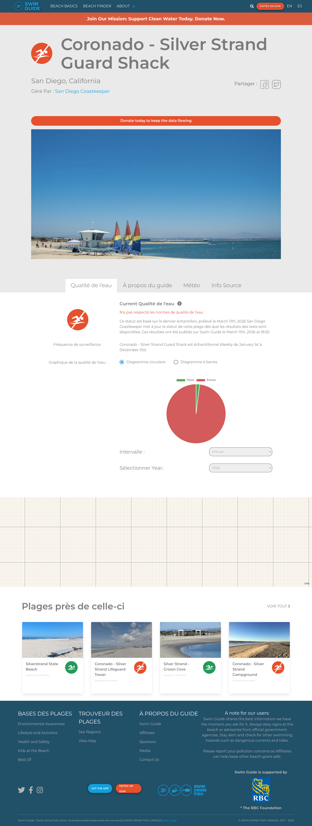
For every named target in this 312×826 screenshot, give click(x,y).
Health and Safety (34, 742)
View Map (87, 741)
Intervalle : (132, 452)
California (84, 81)
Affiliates (147, 733)
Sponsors (147, 742)
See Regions (90, 732)
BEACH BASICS (64, 6)
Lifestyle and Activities (38, 733)
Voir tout (278, 606)
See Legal (170, 820)
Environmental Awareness (41, 724)
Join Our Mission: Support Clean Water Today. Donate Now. (156, 18)
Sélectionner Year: (141, 468)
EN (289, 6)
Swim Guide (150, 724)
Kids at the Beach (33, 751)
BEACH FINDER (97, 6)
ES (299, 6)
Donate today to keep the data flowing (156, 121)
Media (145, 751)
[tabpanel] (156, 388)
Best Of (24, 760)
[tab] (91, 285)
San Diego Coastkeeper (82, 91)
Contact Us (149, 760)
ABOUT (123, 6)
